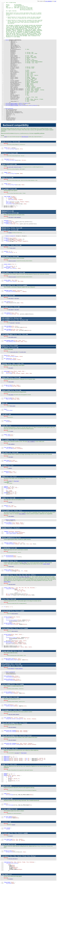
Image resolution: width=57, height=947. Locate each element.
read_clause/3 (11, 330)
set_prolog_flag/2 (23, 386)
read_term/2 (12, 355)
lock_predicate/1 (11, 719)
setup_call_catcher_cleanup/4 (14, 768)
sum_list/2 (10, 543)
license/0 (13, 883)
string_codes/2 (11, 417)
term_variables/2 (31, 479)
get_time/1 (24, 606)
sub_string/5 (11, 403)
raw (55, 1)
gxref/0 (5, 160)
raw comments (48, 1)
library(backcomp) (25, 160)
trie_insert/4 (10, 895)
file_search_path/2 (10, 191)
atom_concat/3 (12, 277)
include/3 (10, 520)
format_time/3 (11, 610)
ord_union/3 (17, 807)
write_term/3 (11, 244)
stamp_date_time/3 (12, 628)
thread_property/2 (15, 659)
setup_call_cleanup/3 (12, 781)
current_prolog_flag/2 (14, 386)
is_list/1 (11, 468)
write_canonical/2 (17, 244)
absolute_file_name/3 (17, 191)
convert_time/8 (46, 607)
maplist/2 (10, 507)
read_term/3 (17, 330)
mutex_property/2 (15, 678)
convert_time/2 (7, 626)
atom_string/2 (11, 431)
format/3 (10, 261)
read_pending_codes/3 (13, 371)
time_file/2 (27, 621)
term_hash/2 (11, 495)
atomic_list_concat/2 (12, 290)
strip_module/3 (22, 555)
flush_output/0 (12, 442)
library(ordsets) (24, 807)
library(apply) (16, 520)
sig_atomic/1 (10, 941)
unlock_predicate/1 (19, 719)
